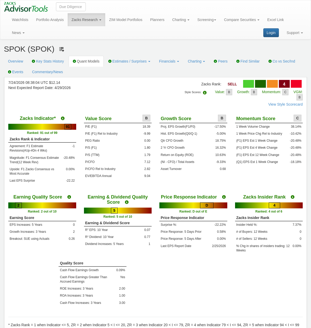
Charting (181, 20)
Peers (220, 61)
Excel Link (275, 20)
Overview (15, 61)
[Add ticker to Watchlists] (61, 49)
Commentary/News (47, 72)
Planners (157, 20)
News (18, 33)
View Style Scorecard (285, 104)
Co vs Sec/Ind (281, 61)
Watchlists (20, 20)
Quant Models (86, 61)
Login (271, 33)
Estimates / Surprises (129, 61)
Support (295, 33)
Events (15, 72)
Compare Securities (241, 20)
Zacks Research (86, 20)
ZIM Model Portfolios (125, 20)
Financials (169, 61)
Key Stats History (48, 61)
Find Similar (248, 61)
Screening (206, 20)
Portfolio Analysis (50, 20)
